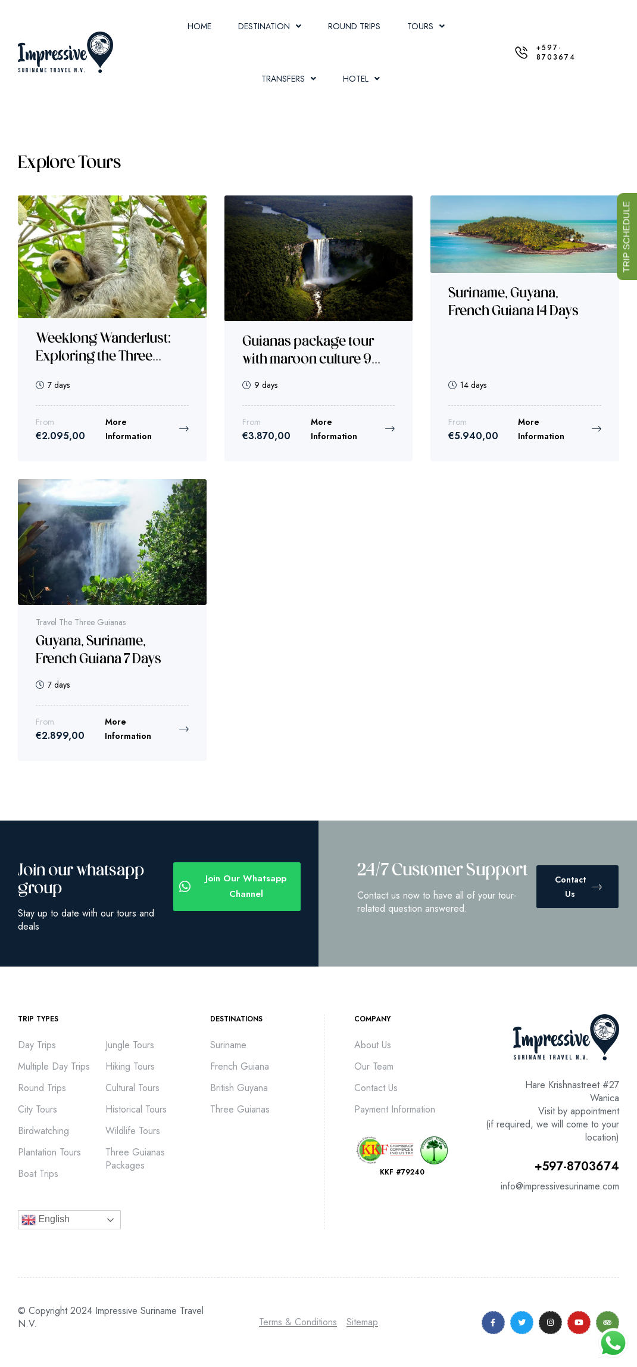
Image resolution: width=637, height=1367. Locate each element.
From (45, 422)
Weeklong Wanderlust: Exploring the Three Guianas (103, 357)
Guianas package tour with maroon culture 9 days (308, 360)
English (45, 1220)
